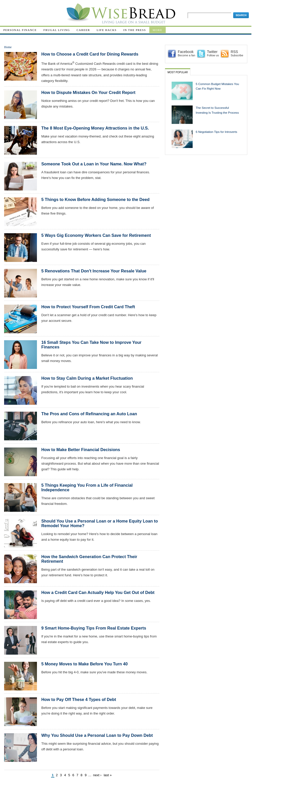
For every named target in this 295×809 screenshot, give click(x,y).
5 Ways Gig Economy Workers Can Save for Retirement (96, 235)
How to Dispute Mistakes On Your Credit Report (88, 92)
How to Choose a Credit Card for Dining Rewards (89, 54)
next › (97, 775)
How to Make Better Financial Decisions (80, 449)
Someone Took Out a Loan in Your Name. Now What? (93, 164)
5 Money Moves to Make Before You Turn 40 (84, 664)
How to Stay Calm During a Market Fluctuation (87, 378)
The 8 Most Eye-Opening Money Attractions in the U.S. (95, 128)
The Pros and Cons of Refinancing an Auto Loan (89, 413)
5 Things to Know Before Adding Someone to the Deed (95, 199)
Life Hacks (107, 29)
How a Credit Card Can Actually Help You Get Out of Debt (97, 592)
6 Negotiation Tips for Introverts (216, 131)
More (157, 29)
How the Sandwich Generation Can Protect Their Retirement (89, 558)
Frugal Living (56, 29)
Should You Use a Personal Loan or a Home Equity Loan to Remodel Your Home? (99, 523)
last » (108, 775)
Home (8, 47)
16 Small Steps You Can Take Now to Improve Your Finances (91, 344)
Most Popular (178, 72)
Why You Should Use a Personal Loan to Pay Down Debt (97, 735)
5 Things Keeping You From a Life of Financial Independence (87, 487)
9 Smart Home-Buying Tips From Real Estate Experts (93, 628)
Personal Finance (20, 29)
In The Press (134, 29)
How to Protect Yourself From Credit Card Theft (88, 306)
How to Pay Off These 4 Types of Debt (78, 699)
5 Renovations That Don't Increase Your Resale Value (93, 271)
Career (83, 29)
